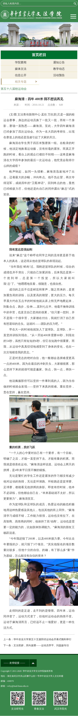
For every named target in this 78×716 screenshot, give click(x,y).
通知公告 (59, 62)
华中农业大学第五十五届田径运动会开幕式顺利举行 (42, 639)
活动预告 (59, 75)
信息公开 (20, 75)
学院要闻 (20, 62)
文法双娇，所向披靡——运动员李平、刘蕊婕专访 (41, 645)
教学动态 (59, 68)
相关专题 (20, 81)
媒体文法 (20, 68)
